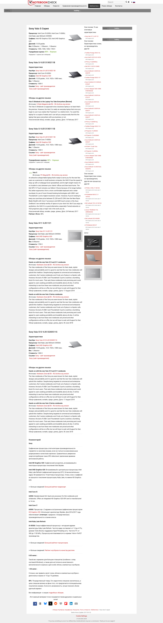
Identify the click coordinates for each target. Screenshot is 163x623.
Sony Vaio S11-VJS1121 (44, 231)
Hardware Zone (42, 265)
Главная (38, 6)
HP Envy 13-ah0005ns (91, 62)
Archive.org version (63, 104)
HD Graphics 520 (35, 512)
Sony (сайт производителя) (39, 89)
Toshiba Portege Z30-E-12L (92, 53)
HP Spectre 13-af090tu (91, 151)
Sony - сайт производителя (45, 86)
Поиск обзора (107, 6)
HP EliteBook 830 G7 (91, 225)
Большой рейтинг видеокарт (55, 487)
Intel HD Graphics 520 (43, 76)
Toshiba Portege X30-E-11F (92, 77)
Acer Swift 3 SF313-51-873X (93, 57)
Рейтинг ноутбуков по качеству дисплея (59, 550)
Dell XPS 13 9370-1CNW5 (92, 66)
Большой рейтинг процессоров (56, 543)
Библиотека (94, 6)
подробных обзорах (56, 593)
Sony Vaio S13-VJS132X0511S (46, 340)
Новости (56, 6)
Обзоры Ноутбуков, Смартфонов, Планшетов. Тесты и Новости (71, 610)
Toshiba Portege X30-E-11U (92, 126)
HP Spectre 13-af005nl (91, 131)
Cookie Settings (81, 616)
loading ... (8, 11)
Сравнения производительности (74, 6)
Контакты (118, 6)
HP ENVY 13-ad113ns (91, 146)
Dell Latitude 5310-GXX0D (92, 218)
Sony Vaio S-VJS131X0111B (45, 137)
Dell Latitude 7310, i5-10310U (93, 203)
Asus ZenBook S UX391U (92, 162)
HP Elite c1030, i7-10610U (92, 188)
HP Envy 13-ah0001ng (91, 121)
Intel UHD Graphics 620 (44, 236)
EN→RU (53, 104)
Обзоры (47, 6)
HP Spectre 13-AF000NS (92, 135)
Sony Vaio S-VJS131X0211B (45, 71)
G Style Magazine (43, 104)
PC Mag (43, 175)
